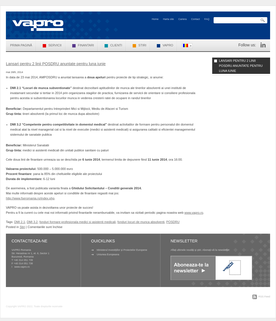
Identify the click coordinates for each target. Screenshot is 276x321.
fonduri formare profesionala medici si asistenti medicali (77, 222)
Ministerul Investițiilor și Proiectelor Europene (122, 250)
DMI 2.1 (19, 222)
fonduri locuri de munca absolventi (141, 222)
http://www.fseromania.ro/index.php (30, 198)
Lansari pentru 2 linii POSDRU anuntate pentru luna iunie (56, 64)
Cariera (182, 19)
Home (155, 19)
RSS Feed (264, 296)
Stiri (139, 45)
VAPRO (165, 45)
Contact (195, 19)
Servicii (52, 45)
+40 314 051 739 (23, 260)
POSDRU (172, 222)
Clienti (113, 45)
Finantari (83, 45)
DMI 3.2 (32, 222)
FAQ (206, 19)
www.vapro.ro (193, 212)
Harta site (168, 19)
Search (263, 20)
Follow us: (247, 45)
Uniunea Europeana (108, 254)
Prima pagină (21, 45)
